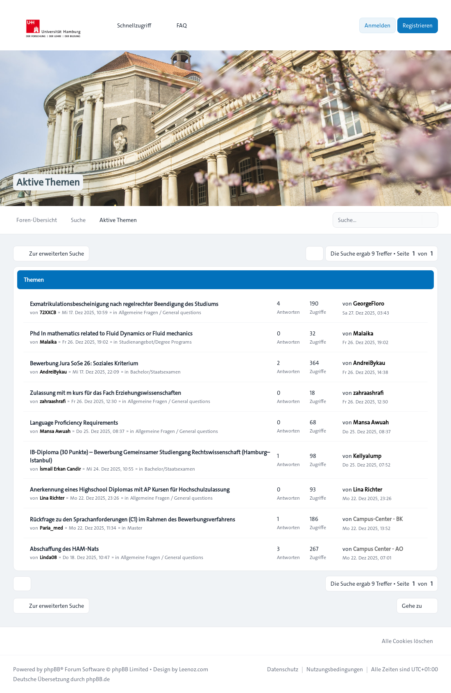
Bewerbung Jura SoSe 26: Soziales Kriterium (84, 363)
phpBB (52, 669)
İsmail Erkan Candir (60, 468)
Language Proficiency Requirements (74, 423)
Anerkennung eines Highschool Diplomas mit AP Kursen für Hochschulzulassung (129, 489)
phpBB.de (98, 679)
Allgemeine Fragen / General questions (160, 312)
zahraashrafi (53, 401)
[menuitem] (130, 25)
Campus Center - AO (378, 549)
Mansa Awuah (55, 431)
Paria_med (51, 527)
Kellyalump (367, 456)
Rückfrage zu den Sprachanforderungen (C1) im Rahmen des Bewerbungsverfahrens (132, 519)
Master (134, 527)
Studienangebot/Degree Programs (155, 341)
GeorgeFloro (368, 303)
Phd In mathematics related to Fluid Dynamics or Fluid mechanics (111, 333)
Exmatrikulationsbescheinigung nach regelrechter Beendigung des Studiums (124, 304)
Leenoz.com (193, 669)
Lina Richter (52, 497)
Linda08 (48, 557)
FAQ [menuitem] (176, 25)
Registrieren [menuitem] (418, 25)
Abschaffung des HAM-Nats (64, 549)
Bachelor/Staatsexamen (155, 371)
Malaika (48, 341)
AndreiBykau (53, 371)
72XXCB (48, 312)
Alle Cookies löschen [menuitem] (402, 641)
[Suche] (415, 220)
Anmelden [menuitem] (377, 25)
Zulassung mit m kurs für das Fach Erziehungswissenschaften (105, 393)
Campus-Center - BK (378, 519)
